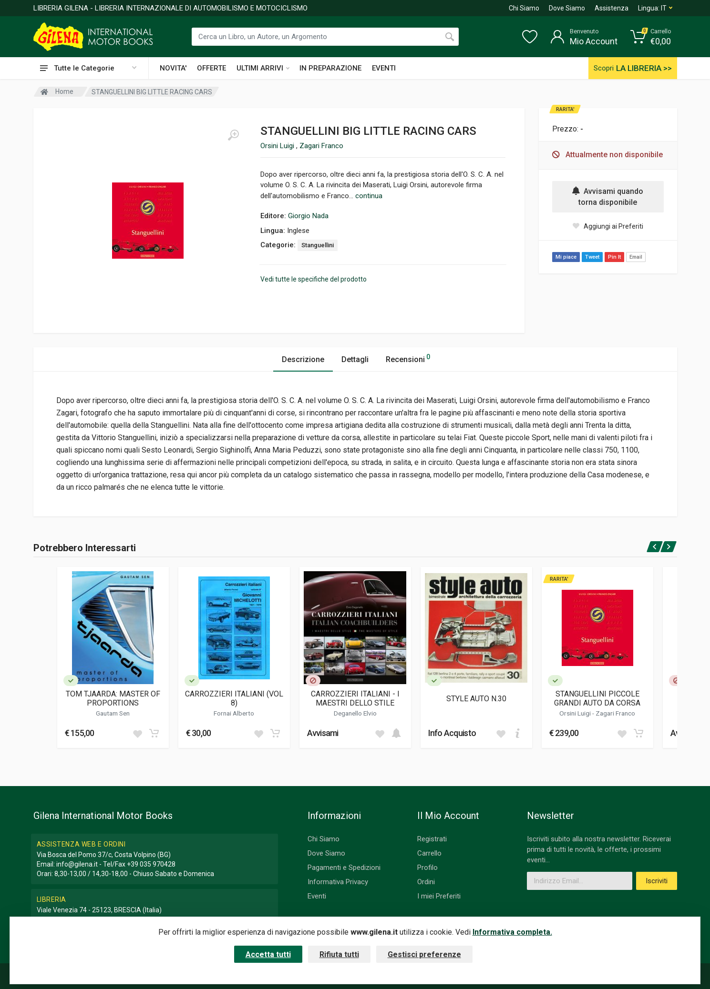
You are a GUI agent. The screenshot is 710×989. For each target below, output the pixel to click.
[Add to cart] (154, 733)
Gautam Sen (113, 713)
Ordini (426, 882)
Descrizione (303, 359)
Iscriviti (657, 881)
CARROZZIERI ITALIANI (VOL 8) (234, 698)
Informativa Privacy (338, 882)
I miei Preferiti (439, 896)
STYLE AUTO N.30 (476, 698)
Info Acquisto (452, 733)
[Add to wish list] (137, 733)
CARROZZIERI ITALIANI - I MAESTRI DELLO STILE (355, 698)
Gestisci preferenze (424, 954)
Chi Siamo (524, 8)
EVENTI (384, 68)
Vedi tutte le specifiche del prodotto (313, 279)
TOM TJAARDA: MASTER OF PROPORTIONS (113, 698)
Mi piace (566, 257)
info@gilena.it (77, 864)
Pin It (614, 257)
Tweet (592, 257)
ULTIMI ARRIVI (263, 68)
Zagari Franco (321, 145)
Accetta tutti (268, 954)
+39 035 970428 (151, 864)
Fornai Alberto (234, 713)
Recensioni (408, 358)
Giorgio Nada (308, 216)
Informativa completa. (512, 932)
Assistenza (611, 8)
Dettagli (355, 359)
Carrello (429, 853)
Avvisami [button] (323, 733)
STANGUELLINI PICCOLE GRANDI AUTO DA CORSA (597, 698)
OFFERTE (211, 68)
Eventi (317, 896)
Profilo (427, 867)
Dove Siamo (567, 8)
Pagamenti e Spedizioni (344, 867)
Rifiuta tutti (339, 954)
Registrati (432, 839)
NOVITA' (173, 68)
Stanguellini (317, 245)
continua (368, 196)
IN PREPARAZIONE (330, 68)
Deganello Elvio (355, 713)
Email (635, 257)
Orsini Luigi (278, 145)
